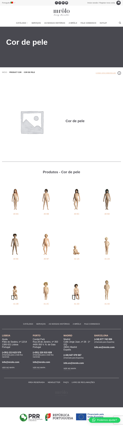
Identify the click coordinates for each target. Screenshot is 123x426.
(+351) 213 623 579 (11, 352)
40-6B (46, 214)
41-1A (76, 259)
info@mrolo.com (10, 362)
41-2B (15, 304)
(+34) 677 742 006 (103, 339)
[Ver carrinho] (118, 3)
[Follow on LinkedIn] (66, 2)
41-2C (46, 304)
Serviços (36, 23)
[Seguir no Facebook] (56, 2)
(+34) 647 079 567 (72, 355)
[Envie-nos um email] (63, 2)
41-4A (107, 304)
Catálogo (22, 23)
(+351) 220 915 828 (42, 352)
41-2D (76, 304)
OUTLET (103, 23)
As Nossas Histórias (54, 23)
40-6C (76, 214)
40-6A (15, 214)
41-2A (107, 259)
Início (4, 72)
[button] (101, 3)
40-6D (107, 214)
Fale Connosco (88, 23)
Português (8, 2)
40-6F (46, 259)
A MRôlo (73, 23)
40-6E (15, 259)
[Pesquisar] (120, 22)
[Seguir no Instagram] (59, 2)
